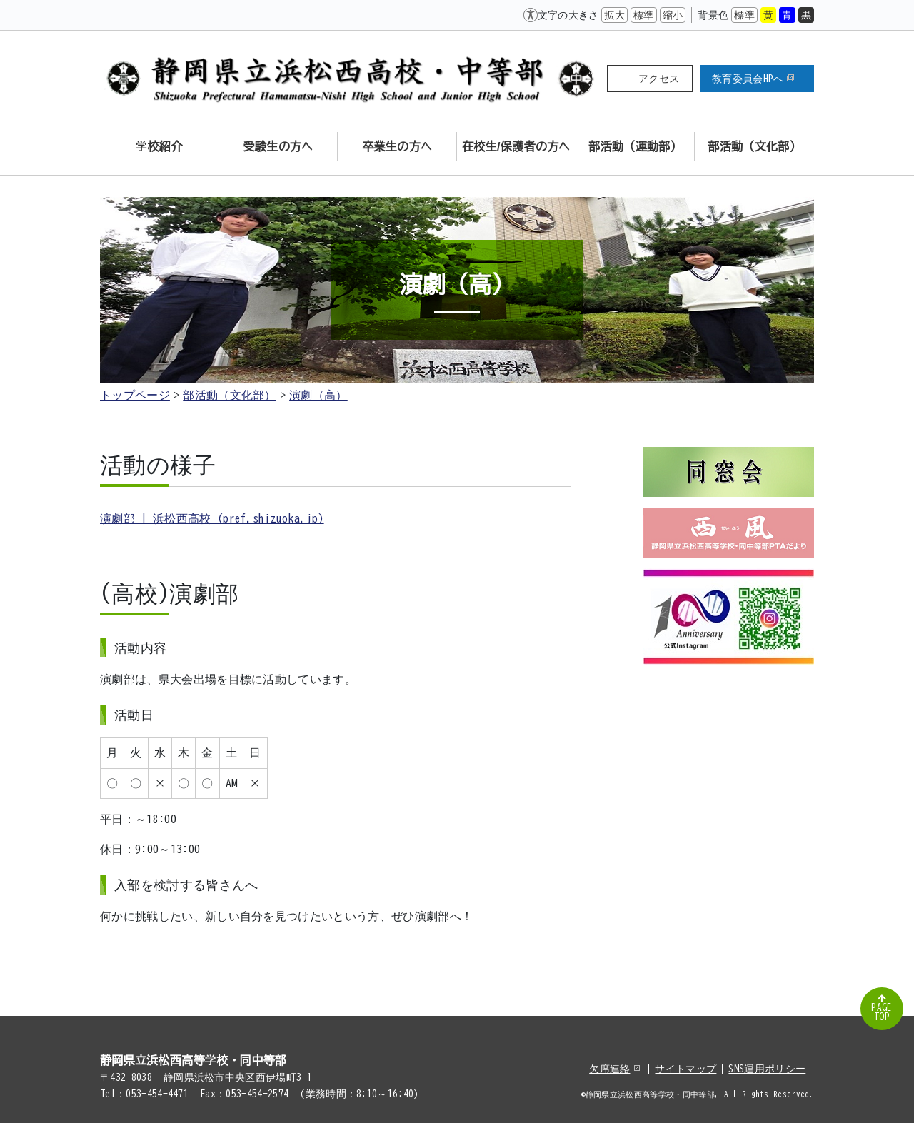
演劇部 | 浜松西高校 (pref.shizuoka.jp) (212, 518)
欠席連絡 (614, 1069)
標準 (643, 15)
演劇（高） (318, 395)
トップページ (135, 395)
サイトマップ (685, 1069)
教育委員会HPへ (753, 79)
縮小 (673, 15)
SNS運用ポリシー (766, 1069)
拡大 (614, 15)
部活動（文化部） (229, 395)
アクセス (658, 79)
